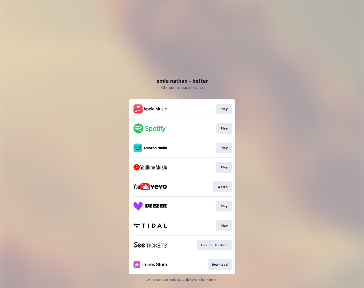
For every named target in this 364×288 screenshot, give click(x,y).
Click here (189, 280)
